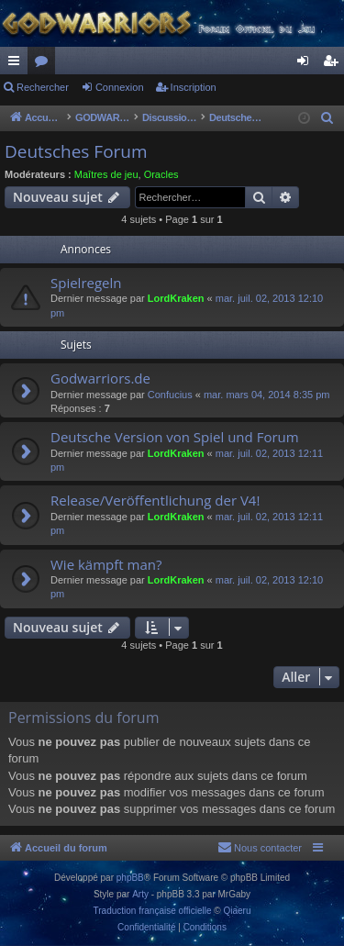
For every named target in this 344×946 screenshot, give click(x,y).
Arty (140, 894)
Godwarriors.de (100, 378)
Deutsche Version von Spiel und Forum (174, 437)
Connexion (119, 87)
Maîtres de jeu (106, 174)
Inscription (193, 87)
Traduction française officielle (153, 911)
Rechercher (43, 87)
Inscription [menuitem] (334, 64)
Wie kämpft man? (105, 564)
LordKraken (176, 298)
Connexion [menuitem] (306, 64)
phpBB (130, 878)
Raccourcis (17, 64)
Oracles (161, 174)
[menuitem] (327, 118)
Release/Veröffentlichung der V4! (155, 500)
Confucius (170, 394)
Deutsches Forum (76, 151)
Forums (45, 64)
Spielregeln (86, 282)
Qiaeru (236, 911)
